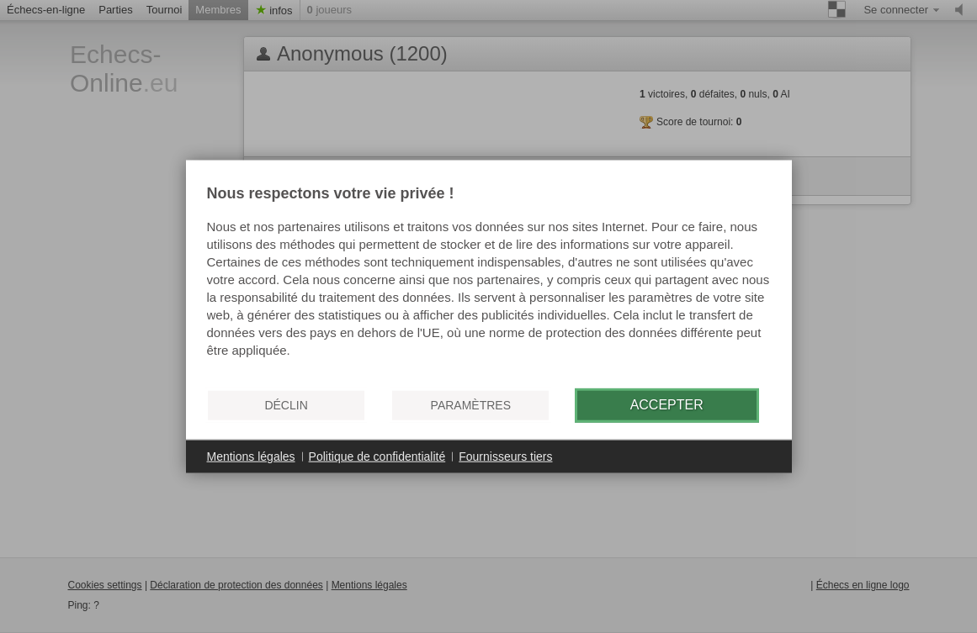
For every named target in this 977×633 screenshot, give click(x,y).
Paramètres (471, 405)
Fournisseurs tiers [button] (505, 455)
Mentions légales (251, 455)
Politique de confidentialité (377, 455)
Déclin (285, 405)
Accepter (667, 405)
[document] (489, 280)
